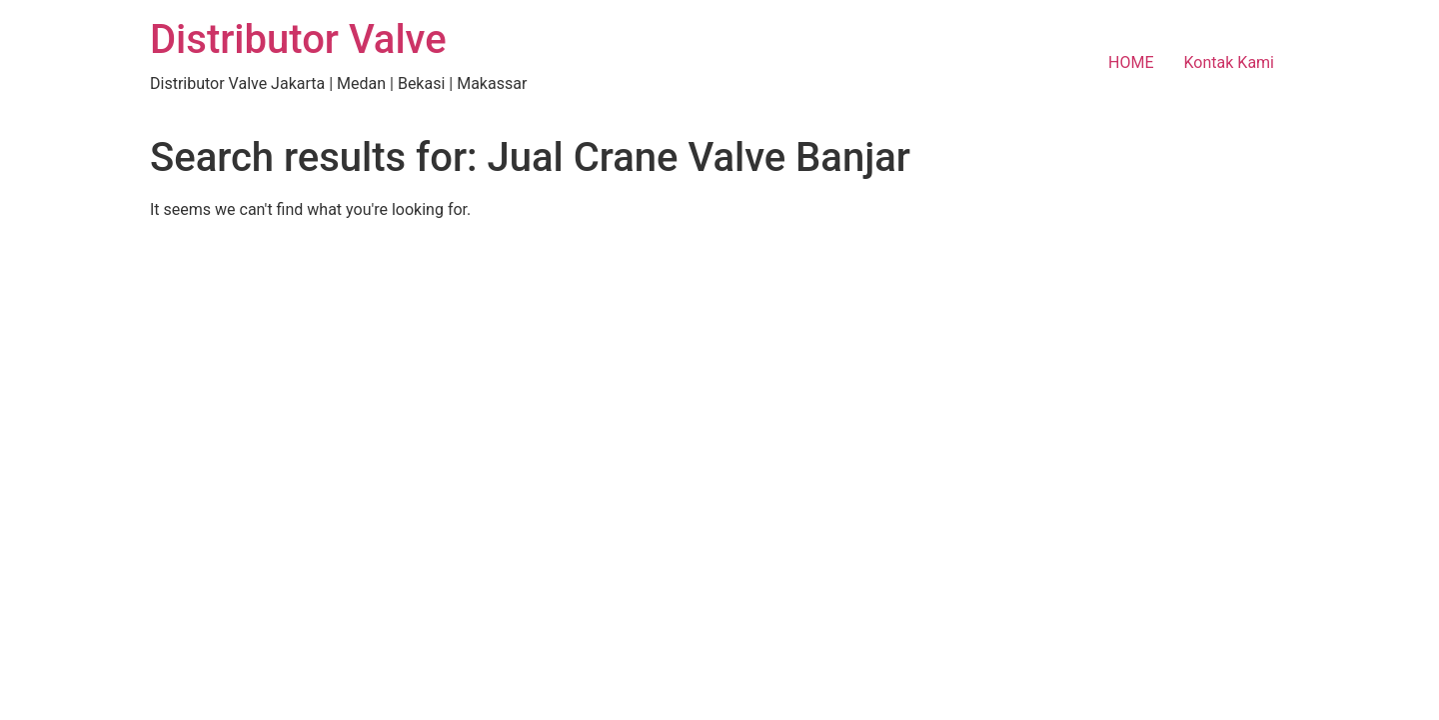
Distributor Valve (298, 39)
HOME (1130, 62)
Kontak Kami (1229, 62)
